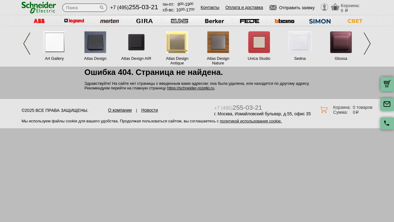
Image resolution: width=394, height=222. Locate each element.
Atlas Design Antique (177, 60)
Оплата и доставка (244, 7)
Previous (26, 43)
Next (367, 43)
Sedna (300, 58)
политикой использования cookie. (251, 121)
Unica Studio (259, 58)
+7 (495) (134, 7)
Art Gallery (54, 58)
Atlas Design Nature (218, 60)
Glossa (341, 58)
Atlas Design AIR (136, 58)
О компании (120, 110)
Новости (149, 110)
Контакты (210, 7)
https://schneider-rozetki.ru (190, 88)
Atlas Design (95, 58)
